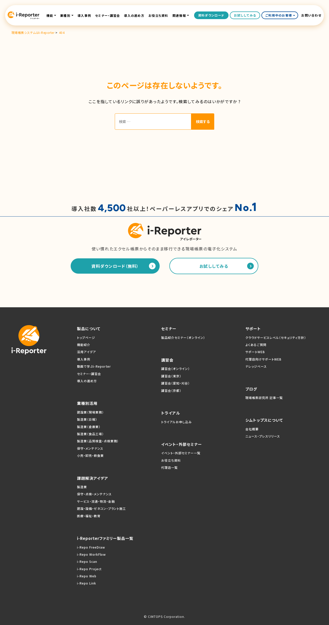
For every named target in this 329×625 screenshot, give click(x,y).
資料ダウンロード (211, 15)
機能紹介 (83, 344)
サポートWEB (255, 352)
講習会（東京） (171, 376)
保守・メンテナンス (90, 448)
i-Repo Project (89, 569)
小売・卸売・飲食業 (90, 455)
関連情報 (179, 15)
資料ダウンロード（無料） (115, 266)
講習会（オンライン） (175, 369)
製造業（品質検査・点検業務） (98, 441)
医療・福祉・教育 (88, 516)
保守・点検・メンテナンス (94, 494)
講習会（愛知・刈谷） (175, 383)
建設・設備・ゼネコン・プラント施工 (101, 508)
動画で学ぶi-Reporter (94, 366)
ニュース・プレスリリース (262, 436)
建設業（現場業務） (90, 412)
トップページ (86, 337)
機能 (49, 15)
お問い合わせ (311, 15)
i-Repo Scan (87, 561)
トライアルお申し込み (176, 422)
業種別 (65, 15)
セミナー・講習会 (107, 15)
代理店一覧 (169, 467)
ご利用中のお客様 (280, 15)
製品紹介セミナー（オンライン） (183, 337)
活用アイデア (86, 352)
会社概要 (252, 429)
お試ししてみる (245, 15)
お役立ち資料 (158, 15)
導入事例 (84, 15)
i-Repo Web (86, 576)
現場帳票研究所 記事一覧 (264, 397)
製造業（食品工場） (90, 434)
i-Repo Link (86, 583)
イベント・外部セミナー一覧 (180, 453)
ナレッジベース (256, 366)
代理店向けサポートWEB (263, 359)
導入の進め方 (134, 15)
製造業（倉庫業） (88, 426)
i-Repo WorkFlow (91, 554)
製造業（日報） (87, 419)
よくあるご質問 (256, 344)
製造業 (82, 487)
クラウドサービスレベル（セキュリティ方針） (275, 337)
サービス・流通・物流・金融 (96, 501)
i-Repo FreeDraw (91, 547)
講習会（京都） (171, 390)
